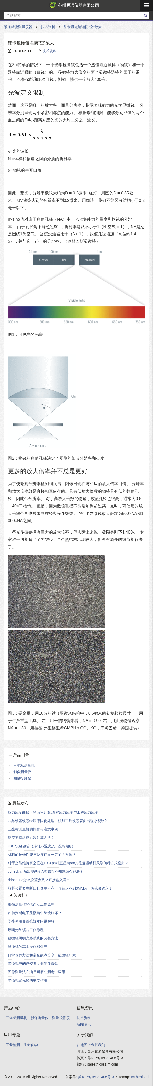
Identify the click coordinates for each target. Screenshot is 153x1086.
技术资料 (48, 27)
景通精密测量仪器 (73, 5)
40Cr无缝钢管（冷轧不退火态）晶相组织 (40, 846)
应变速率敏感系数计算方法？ (31, 838)
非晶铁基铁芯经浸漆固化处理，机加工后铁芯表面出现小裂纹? (57, 821)
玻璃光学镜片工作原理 (26, 930)
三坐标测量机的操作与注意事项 (33, 829)
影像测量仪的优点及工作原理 (31, 904)
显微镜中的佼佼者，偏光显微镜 (33, 963)
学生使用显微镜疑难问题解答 (31, 921)
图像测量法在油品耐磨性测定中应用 (36, 972)
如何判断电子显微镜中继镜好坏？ (35, 913)
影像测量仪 (22, 772)
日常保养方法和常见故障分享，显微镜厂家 (42, 955)
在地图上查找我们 (91, 1045)
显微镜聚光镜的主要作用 (27, 980)
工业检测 (13, 1045)
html (139, 1077)
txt (133, 1077)
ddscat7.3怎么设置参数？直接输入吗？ (39, 880)
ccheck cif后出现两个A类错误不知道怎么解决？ (45, 871)
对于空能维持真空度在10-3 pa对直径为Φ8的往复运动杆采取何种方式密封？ (68, 863)
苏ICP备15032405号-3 (96, 1077)
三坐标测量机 (24, 765)
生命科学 (30, 1045)
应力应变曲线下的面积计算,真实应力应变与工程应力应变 (53, 812)
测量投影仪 (22, 778)
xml (146, 1077)
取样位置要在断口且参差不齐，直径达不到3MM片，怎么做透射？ (60, 888)
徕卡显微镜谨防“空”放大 (83, 27)
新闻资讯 (84, 1024)
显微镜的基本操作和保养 (27, 947)
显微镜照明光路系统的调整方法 (33, 938)
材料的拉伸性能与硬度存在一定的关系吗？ (42, 854)
